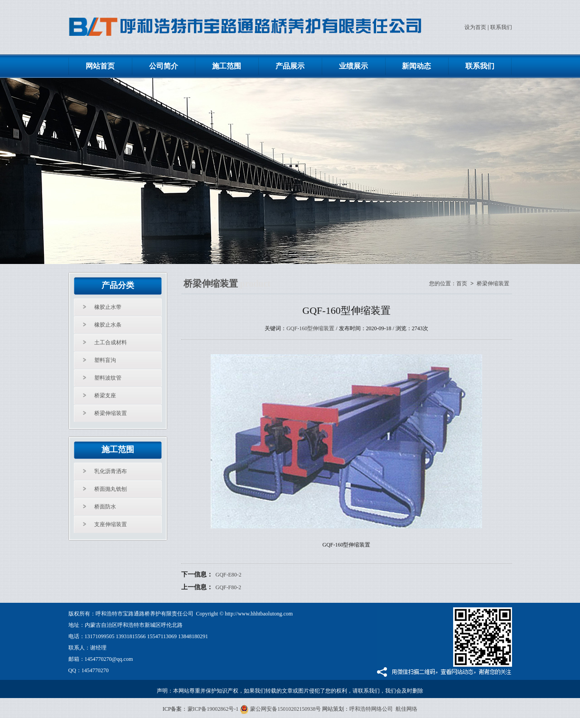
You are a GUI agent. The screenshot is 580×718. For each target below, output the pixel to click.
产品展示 (290, 66)
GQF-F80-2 (229, 587)
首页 (461, 284)
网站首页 (100, 66)
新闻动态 (416, 66)
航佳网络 (406, 709)
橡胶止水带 (107, 307)
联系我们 (501, 27)
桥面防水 (105, 506)
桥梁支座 (105, 395)
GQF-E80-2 (229, 574)
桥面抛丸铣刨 (110, 489)
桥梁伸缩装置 (110, 413)
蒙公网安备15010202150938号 (280, 709)
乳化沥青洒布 (110, 471)
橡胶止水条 (107, 325)
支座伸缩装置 (110, 524)
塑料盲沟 (105, 360)
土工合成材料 (110, 342)
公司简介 (163, 66)
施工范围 (226, 66)
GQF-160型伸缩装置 (310, 328)
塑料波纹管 (107, 378)
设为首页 (475, 27)
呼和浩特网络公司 (371, 709)
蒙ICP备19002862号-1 (213, 709)
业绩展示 (353, 66)
